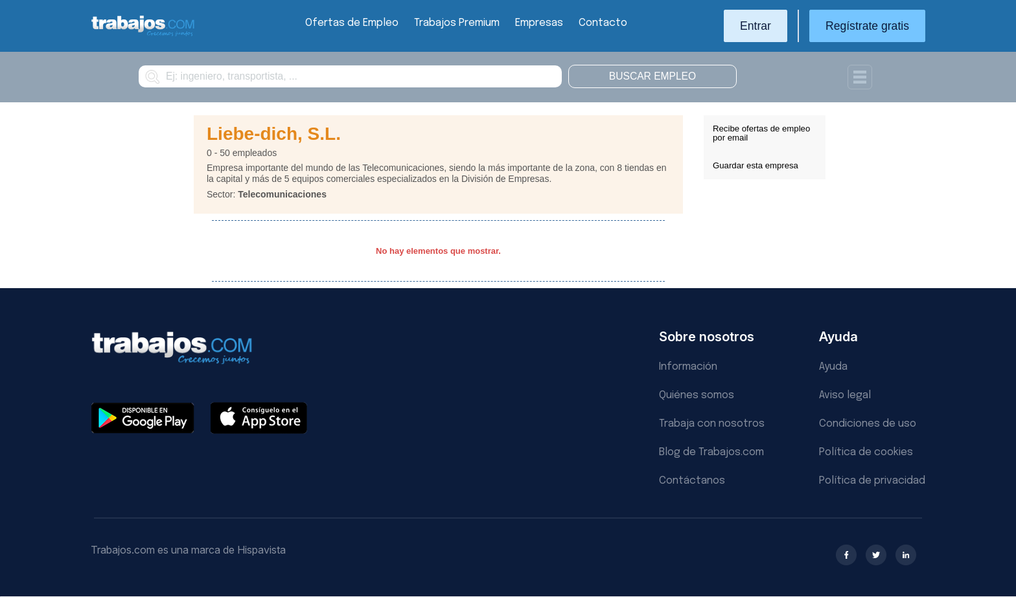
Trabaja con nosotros (712, 423)
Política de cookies (866, 452)
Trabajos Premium (457, 22)
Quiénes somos (696, 395)
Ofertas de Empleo (351, 22)
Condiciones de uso (867, 423)
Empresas (539, 22)
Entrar (755, 25)
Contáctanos (692, 480)
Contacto (603, 22)
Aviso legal (845, 395)
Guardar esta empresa (755, 165)
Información (688, 366)
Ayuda (833, 366)
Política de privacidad (872, 480)
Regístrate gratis (867, 25)
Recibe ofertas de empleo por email (761, 133)
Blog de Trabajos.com (711, 452)
